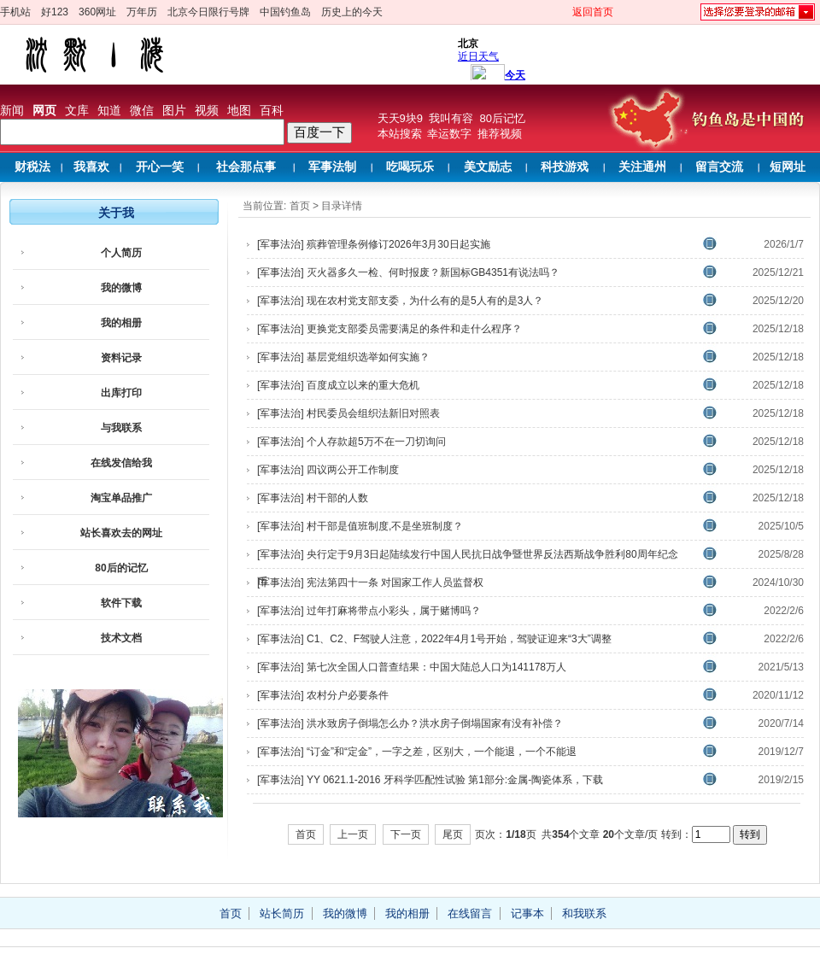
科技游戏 (565, 167)
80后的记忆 (121, 568)
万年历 (141, 12)
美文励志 (488, 167)
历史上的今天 (352, 12)
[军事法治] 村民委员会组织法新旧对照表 (348, 413)
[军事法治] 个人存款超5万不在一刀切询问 (351, 442)
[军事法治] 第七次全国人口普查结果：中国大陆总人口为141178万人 (411, 667)
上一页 (352, 834)
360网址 (97, 12)
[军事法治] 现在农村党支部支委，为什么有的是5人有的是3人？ (400, 301)
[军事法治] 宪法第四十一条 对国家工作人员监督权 (370, 582)
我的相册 (121, 323)
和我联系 (584, 913)
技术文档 (121, 638)
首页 (300, 206)
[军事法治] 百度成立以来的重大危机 (338, 385)
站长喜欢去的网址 (121, 533)
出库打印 (121, 393)
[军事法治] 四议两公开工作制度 (328, 470)
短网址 (787, 167)
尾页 (452, 834)
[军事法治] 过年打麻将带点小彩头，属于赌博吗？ (369, 611)
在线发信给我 (121, 463)
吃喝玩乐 (410, 167)
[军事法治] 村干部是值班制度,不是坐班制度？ (360, 526)
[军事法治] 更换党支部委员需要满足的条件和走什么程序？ (389, 329)
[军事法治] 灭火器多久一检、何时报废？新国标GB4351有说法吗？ (408, 272)
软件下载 (121, 603)
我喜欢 (91, 167)
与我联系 (121, 428)
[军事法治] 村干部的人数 (312, 498)
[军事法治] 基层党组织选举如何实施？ (343, 357)
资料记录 (121, 358)
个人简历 (121, 253)
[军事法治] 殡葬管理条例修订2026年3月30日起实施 (373, 244)
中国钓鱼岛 (285, 12)
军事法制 (332, 167)
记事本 (527, 913)
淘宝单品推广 (121, 498)
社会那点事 (246, 167)
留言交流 (719, 167)
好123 (54, 12)
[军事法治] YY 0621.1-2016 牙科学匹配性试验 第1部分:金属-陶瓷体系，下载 (430, 780)
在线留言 (470, 913)
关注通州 (642, 167)
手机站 (15, 12)
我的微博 (121, 288)
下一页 (405, 834)
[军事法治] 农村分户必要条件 (323, 695)
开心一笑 (160, 167)
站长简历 (282, 913)
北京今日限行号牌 (208, 12)
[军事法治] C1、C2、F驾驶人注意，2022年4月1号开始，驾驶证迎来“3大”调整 (434, 639)
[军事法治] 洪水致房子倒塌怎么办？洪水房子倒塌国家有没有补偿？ (410, 723)
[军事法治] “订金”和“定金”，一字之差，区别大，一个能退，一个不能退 (417, 752)
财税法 (32, 167)
